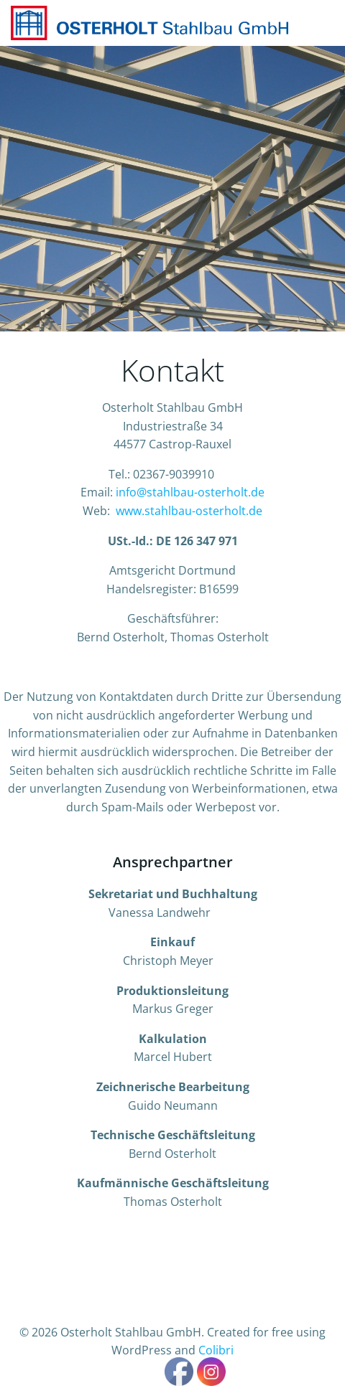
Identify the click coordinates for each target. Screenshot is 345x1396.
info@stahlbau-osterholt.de (190, 492)
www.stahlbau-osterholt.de (189, 511)
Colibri (216, 1350)
